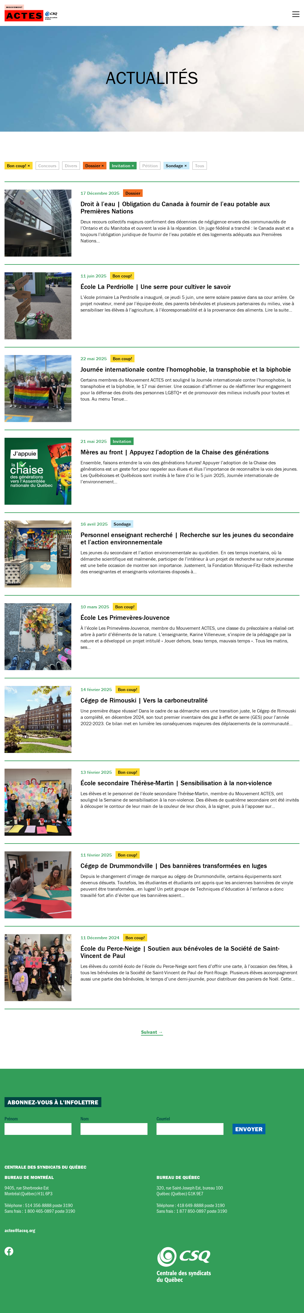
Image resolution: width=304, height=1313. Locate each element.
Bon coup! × (18, 165)
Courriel (190, 1125)
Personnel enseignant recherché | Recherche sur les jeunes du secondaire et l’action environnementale (187, 538)
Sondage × (176, 165)
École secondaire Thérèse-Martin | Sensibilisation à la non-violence (176, 783)
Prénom (38, 1125)
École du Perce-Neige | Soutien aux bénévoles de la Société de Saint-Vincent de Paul (180, 952)
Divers (71, 165)
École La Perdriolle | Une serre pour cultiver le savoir (156, 287)
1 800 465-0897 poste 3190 (49, 1211)
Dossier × (94, 165)
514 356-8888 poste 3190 (49, 1205)
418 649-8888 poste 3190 (201, 1205)
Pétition (150, 165)
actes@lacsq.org (20, 1230)
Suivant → (152, 1032)
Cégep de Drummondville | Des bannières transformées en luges (174, 866)
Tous (199, 165)
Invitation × (123, 165)
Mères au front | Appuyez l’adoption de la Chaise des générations (175, 452)
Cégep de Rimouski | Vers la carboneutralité (144, 700)
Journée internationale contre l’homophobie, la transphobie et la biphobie (186, 369)
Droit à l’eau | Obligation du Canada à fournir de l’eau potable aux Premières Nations (175, 207)
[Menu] (295, 15)
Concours (47, 165)
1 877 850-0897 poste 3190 (201, 1211)
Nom (114, 1125)
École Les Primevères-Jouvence (125, 617)
